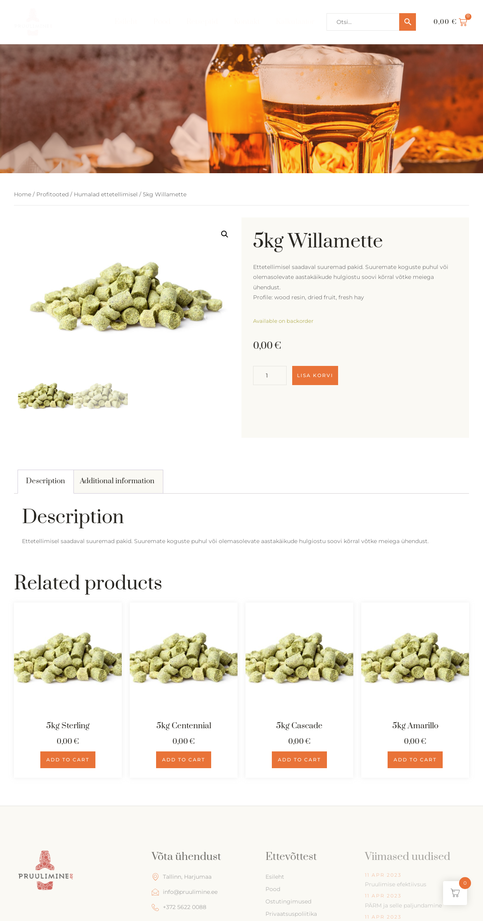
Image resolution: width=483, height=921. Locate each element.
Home (22, 194)
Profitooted (52, 194)
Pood (161, 21)
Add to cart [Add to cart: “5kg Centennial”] (183, 760)
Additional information (117, 481)
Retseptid (202, 21)
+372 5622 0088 (179, 907)
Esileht (126, 21)
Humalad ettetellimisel (106, 194)
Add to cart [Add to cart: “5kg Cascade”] (299, 760)
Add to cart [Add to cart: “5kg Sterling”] (67, 760)
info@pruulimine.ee (185, 892)
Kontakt (247, 21)
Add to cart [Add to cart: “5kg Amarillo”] (415, 760)
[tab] (46, 482)
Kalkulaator (295, 21)
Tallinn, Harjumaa (182, 877)
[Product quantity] (270, 375)
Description (45, 481)
